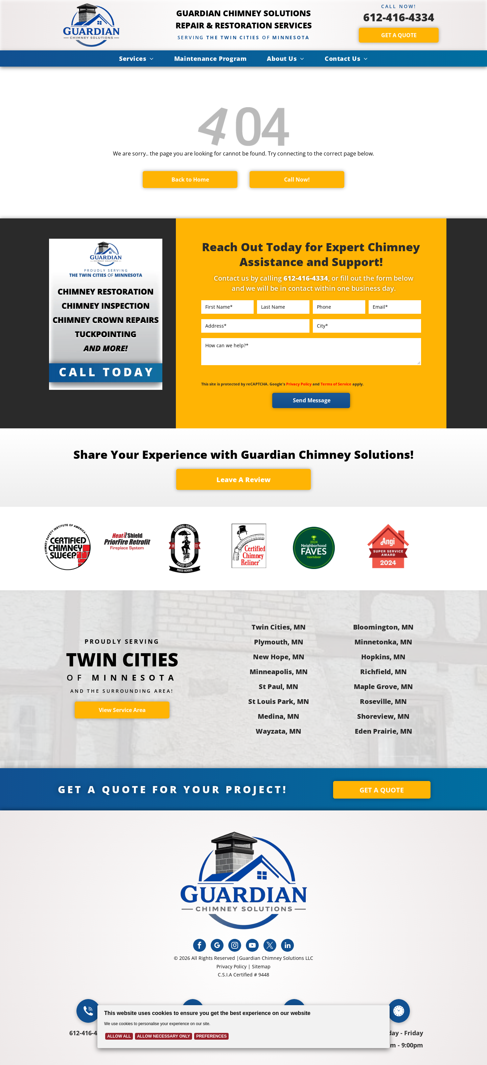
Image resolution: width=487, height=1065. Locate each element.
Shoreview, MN (383, 716)
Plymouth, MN (278, 641)
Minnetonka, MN (383, 641)
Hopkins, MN (383, 656)
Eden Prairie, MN (383, 731)
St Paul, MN (278, 686)
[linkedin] (287, 946)
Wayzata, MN (278, 731)
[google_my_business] (217, 946)
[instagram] (234, 946)
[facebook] (199, 946)
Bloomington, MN (383, 627)
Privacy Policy (298, 383)
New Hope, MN (278, 656)
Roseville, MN (383, 701)
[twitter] (269, 946)
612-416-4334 (398, 17)
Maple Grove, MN (383, 686)
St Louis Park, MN (278, 701)
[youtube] (252, 946)
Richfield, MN (383, 671)
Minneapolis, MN (279, 671)
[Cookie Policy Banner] (243, 1026)
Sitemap (261, 966)
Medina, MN (278, 716)
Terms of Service (336, 383)
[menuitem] (136, 58)
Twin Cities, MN (279, 627)
